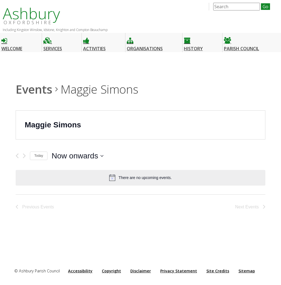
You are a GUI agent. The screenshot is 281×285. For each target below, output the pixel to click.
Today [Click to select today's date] (38, 156)
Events (34, 89)
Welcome (11, 42)
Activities (94, 42)
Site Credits (217, 270)
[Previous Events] (17, 155)
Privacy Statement (178, 270)
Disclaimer (140, 270)
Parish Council (241, 42)
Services (52, 42)
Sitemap (246, 270)
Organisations (145, 42)
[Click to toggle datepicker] (77, 155)
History (193, 42)
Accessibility (80, 270)
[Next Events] (24, 155)
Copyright (111, 270)
